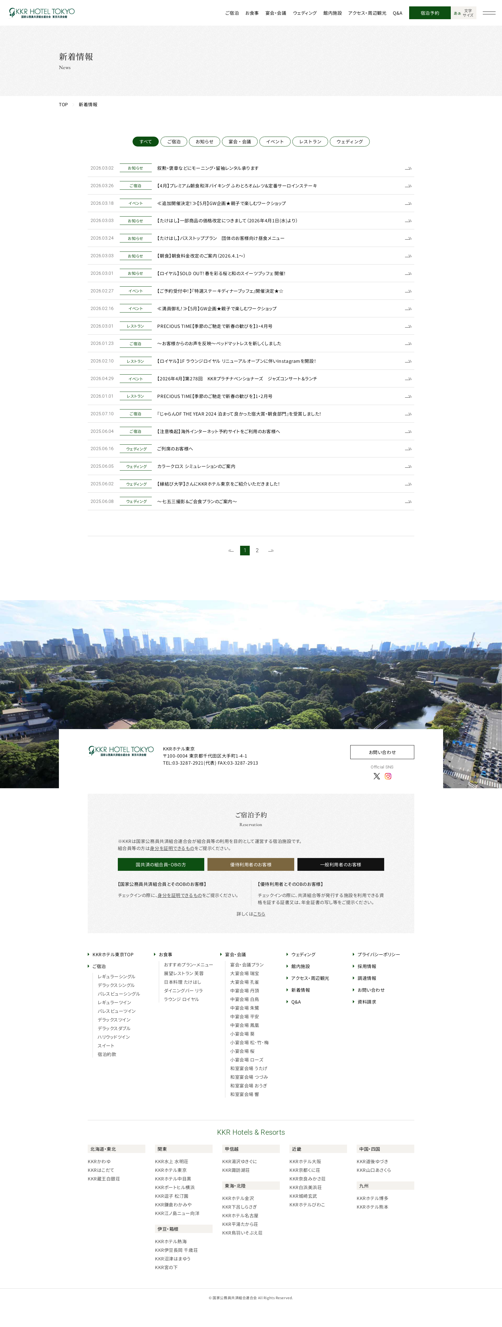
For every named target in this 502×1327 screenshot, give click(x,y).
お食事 (252, 13)
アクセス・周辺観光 (367, 13)
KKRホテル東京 (171, 1190)
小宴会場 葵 (242, 1054)
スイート (106, 1065)
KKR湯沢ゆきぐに (239, 1181)
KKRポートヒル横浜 (175, 1207)
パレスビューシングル (119, 1014)
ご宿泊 (232, 13)
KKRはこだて (101, 1190)
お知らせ (205, 141)
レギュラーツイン (114, 1022)
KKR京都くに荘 (304, 1190)
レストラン (310, 141)
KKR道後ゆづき (372, 1181)
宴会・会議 (276, 13)
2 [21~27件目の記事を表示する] (257, 571)
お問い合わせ (382, 772)
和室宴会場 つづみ (249, 1097)
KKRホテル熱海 (171, 1261)
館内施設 (332, 13)
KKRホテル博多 (372, 1218)
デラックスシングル (116, 1005)
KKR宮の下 (166, 1287)
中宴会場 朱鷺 (244, 1028)
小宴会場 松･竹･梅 (249, 1062)
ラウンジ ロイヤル (181, 1019)
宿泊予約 (430, 13)
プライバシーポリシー (379, 974)
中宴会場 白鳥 (244, 1019)
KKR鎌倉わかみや (173, 1224)
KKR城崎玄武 (303, 1216)
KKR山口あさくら (374, 1190)
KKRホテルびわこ (307, 1224)
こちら (259, 934)
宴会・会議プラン (246, 984)
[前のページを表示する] (231, 571)
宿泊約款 (107, 1074)
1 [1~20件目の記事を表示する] (245, 571)
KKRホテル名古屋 (240, 1235)
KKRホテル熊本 (372, 1227)
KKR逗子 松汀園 (172, 1216)
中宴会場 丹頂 (244, 1010)
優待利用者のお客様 (250, 884)
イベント (275, 141)
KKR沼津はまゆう (173, 1278)
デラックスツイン (114, 1040)
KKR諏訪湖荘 (236, 1190)
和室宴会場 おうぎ (248, 1105)
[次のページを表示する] (271, 571)
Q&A (398, 13)
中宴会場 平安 (244, 1036)
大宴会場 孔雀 (244, 1002)
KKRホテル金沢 (238, 1218)
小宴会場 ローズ (246, 1080)
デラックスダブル (114, 1048)
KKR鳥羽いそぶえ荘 (242, 1253)
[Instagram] (388, 795)
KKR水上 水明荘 (172, 1181)
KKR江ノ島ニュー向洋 (177, 1233)
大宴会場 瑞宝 (244, 993)
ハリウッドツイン (114, 1057)
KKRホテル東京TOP (113, 974)
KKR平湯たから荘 (240, 1244)
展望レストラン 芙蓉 (184, 993)
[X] (377, 795)
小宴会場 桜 (242, 1071)
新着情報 (300, 1010)
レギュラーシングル (117, 996)
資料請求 (367, 1022)
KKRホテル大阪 (305, 1181)
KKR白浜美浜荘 (305, 1207)
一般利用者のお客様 (340, 884)
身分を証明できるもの (172, 868)
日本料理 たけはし (182, 1002)
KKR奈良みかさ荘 (307, 1199)
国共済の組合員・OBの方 (161, 884)
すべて (145, 141)
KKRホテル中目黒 (173, 1199)
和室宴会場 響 (244, 1114)
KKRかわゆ (99, 1181)
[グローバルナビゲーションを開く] (489, 12)
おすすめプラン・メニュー (189, 984)
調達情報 (367, 998)
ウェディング (305, 13)
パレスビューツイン (117, 1031)
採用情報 (367, 986)
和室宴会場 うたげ (249, 1088)
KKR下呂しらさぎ (239, 1227)
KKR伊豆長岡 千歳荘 (176, 1270)
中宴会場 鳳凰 (244, 1045)
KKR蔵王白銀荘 (104, 1199)
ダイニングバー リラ (183, 1010)
